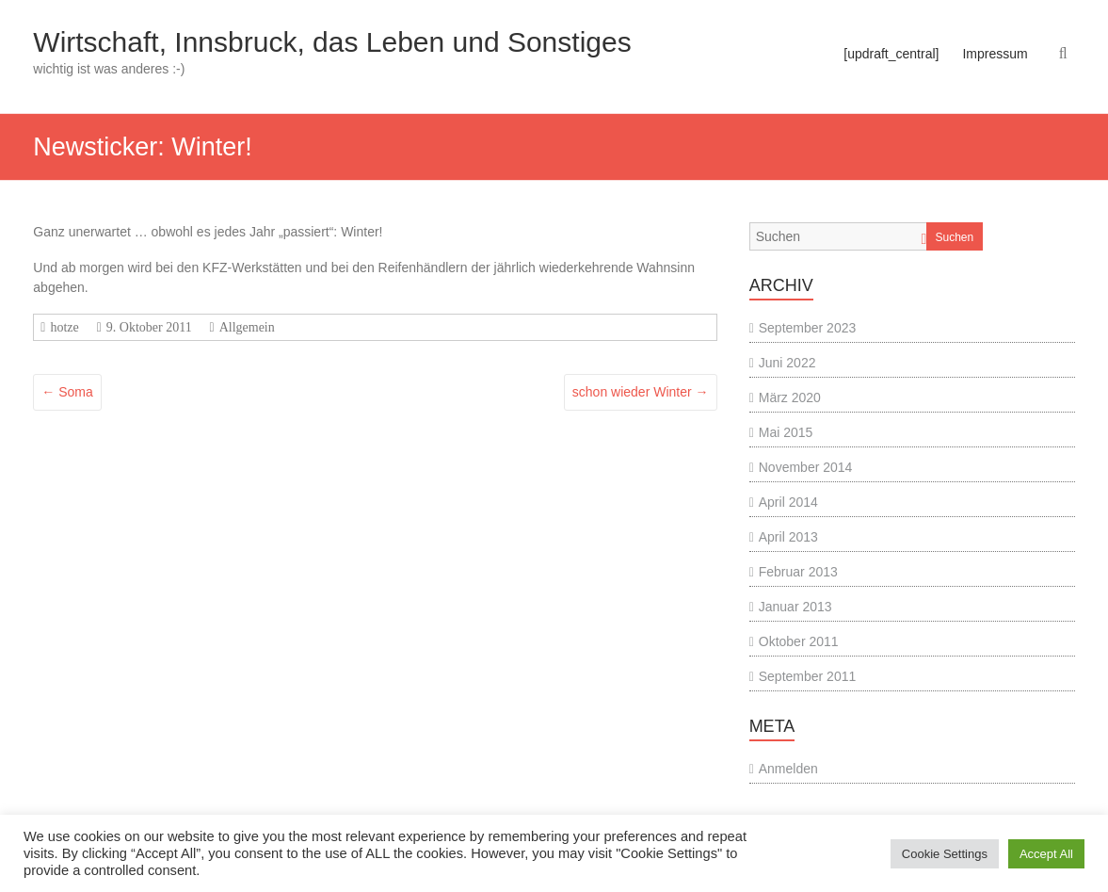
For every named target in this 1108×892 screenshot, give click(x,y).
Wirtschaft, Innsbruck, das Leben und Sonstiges (332, 41)
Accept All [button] (1046, 854)
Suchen (955, 237)
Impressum (994, 53)
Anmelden (788, 768)
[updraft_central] (891, 53)
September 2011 (808, 676)
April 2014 (788, 502)
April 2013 (788, 536)
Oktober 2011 (799, 641)
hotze (64, 327)
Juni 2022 (787, 362)
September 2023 (808, 327)
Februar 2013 (798, 571)
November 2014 (806, 467)
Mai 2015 (786, 432)
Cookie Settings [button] (945, 854)
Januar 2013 (795, 606)
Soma (66, 391)
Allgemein (247, 327)
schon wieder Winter (640, 391)
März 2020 (790, 397)
